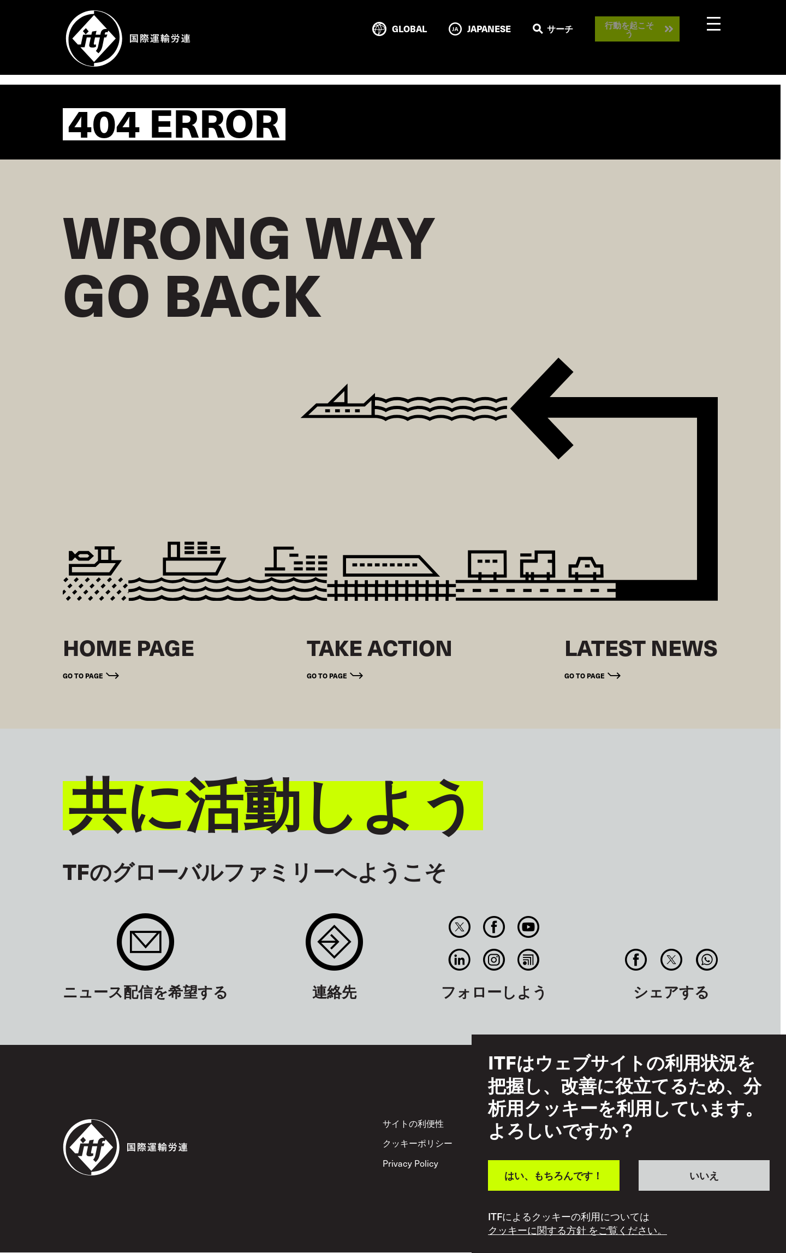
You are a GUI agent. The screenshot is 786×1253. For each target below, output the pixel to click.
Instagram (493, 960)
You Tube (528, 927)
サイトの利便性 (413, 1123)
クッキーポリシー (417, 1143)
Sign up (145, 947)
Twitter (459, 927)
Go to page (83, 675)
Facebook (493, 927)
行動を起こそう (629, 29)
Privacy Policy (410, 1163)
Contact (334, 947)
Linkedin (459, 960)
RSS (528, 960)
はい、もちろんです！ (553, 1175)
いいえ (704, 1175)
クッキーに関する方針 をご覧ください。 (577, 1230)
